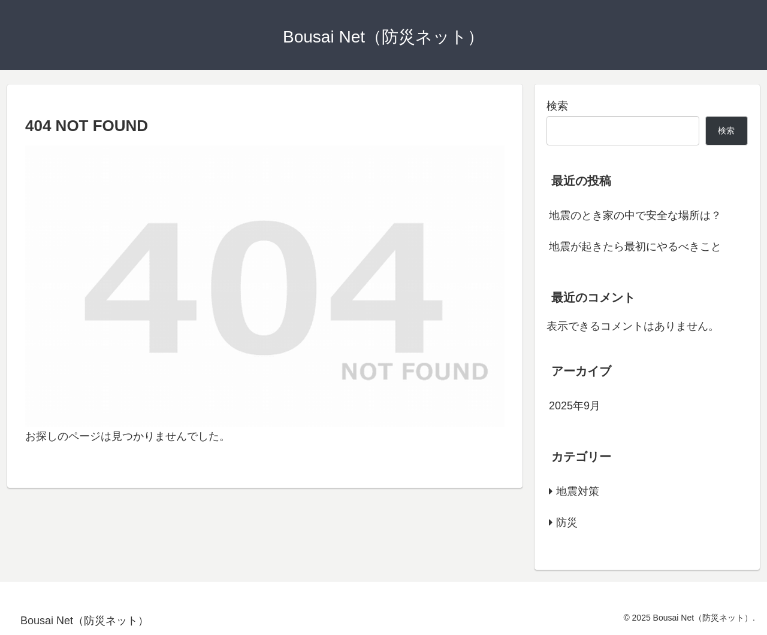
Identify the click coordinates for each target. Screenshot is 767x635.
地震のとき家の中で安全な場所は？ (635, 215)
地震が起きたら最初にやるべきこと (635, 247)
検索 (557, 106)
